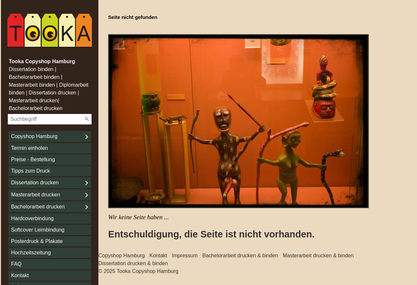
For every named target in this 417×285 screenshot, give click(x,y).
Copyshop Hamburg (34, 136)
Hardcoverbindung (32, 218)
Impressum (184, 255)
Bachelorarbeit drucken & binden (240, 255)
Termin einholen (29, 148)
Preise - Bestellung (33, 159)
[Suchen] (87, 119)
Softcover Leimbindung (38, 230)
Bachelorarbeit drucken (38, 206)
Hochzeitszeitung (31, 252)
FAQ (16, 264)
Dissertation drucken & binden (133, 263)
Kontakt (20, 275)
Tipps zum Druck (30, 171)
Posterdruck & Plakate (37, 241)
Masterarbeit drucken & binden (318, 255)
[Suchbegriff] (49, 119)
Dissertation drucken (35, 182)
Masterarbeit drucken (35, 194)
